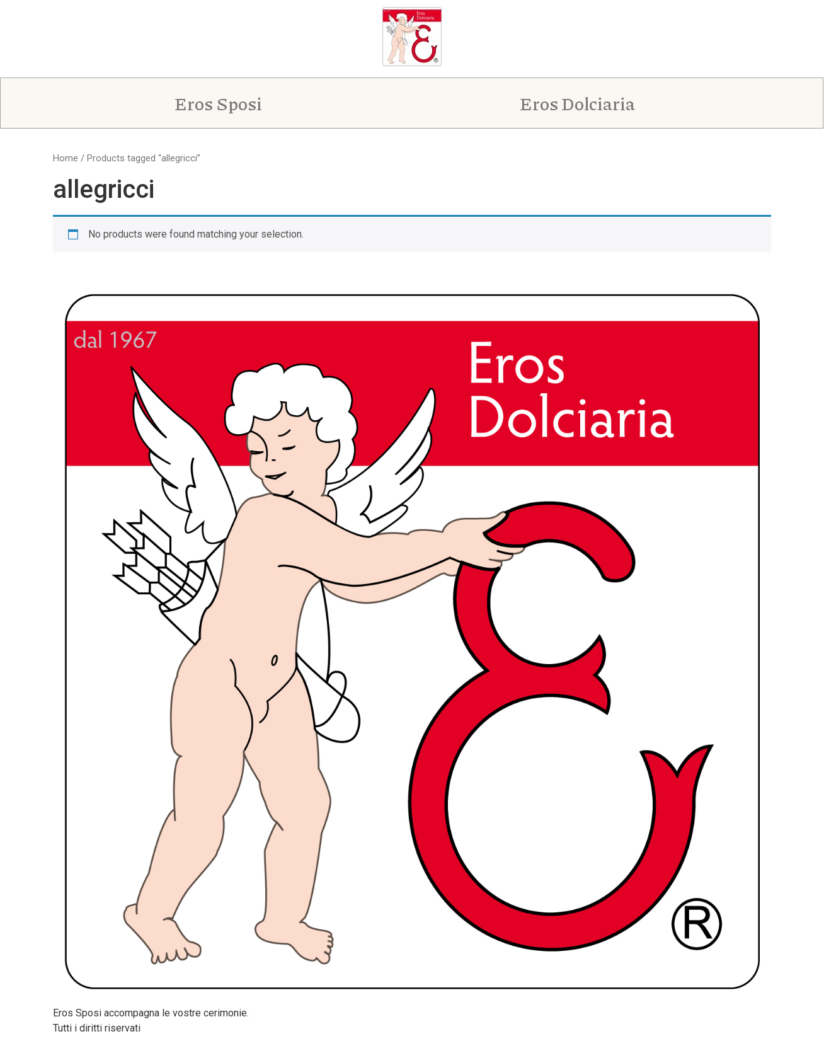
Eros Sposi (226, 103)
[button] (225, 103)
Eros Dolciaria (585, 103)
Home (65, 158)
